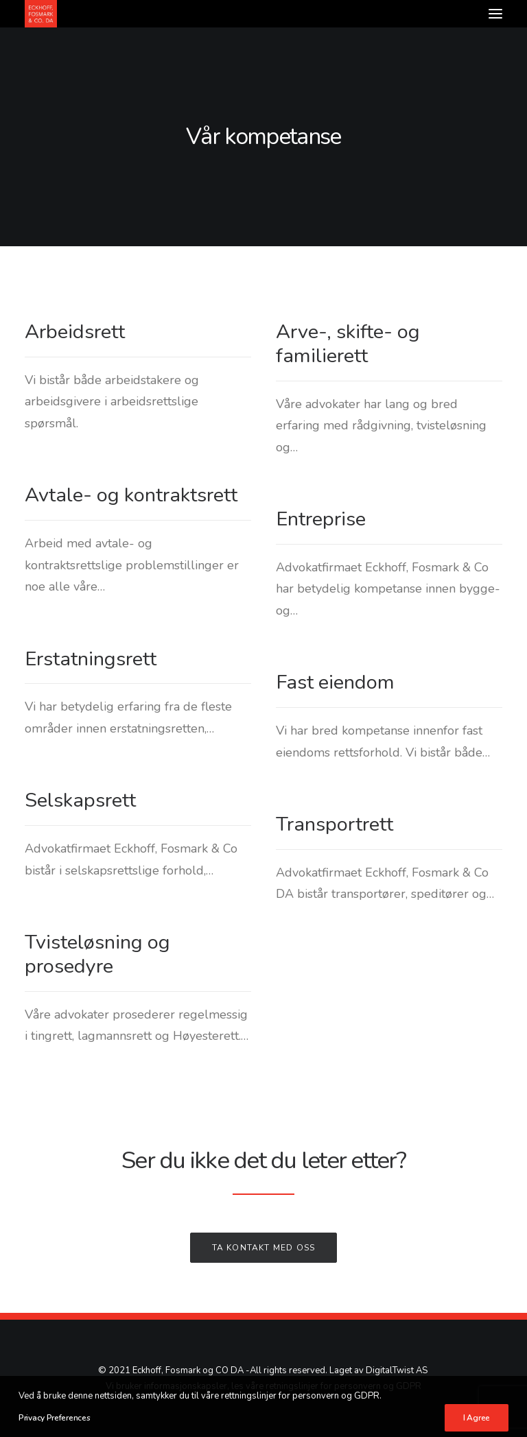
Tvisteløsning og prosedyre (97, 954)
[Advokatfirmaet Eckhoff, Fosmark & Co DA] (41, 13)
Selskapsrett (80, 800)
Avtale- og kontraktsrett (131, 495)
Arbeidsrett (75, 331)
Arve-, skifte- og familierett (348, 343)
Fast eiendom (335, 682)
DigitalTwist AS (397, 1370)
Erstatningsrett (90, 658)
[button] (495, 13)
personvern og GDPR (377, 1386)
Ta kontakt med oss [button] (264, 1247)
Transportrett (334, 824)
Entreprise (321, 519)
